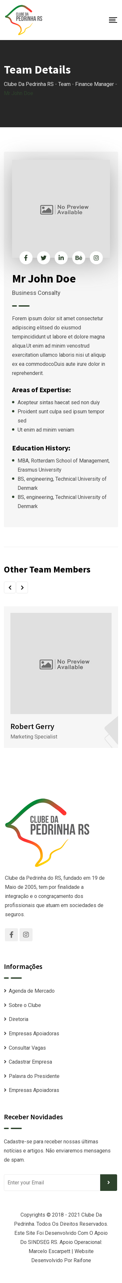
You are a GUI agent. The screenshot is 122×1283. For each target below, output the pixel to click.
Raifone (82, 1260)
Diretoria (18, 1019)
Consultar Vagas (27, 1048)
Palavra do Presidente (34, 1076)
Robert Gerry (32, 726)
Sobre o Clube (25, 1005)
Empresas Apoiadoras (34, 1033)
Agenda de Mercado (32, 991)
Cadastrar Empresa (30, 1062)
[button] (10, 587)
